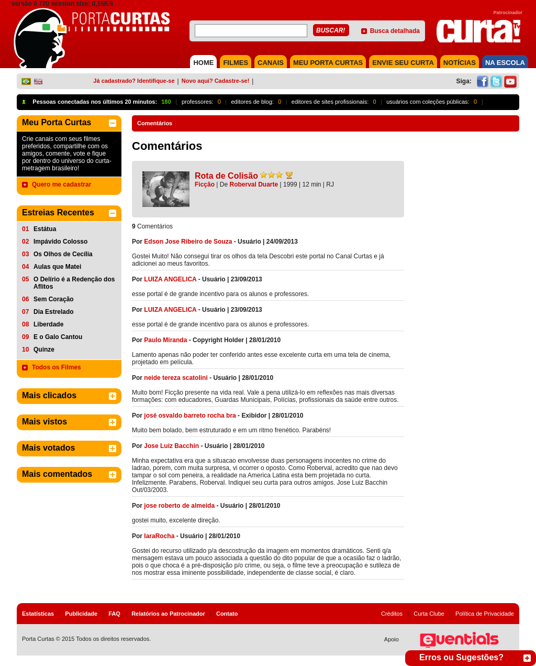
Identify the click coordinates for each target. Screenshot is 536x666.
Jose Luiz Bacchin (171, 446)
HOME (203, 63)
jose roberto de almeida (179, 505)
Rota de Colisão (226, 175)
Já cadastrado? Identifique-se (133, 81)
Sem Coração (54, 299)
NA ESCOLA (505, 63)
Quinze (44, 349)
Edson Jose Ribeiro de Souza (188, 241)
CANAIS (271, 63)
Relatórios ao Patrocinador (168, 613)
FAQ (114, 613)
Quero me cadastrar (61, 184)
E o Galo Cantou (58, 337)
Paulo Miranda (165, 340)
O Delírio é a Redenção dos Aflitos (74, 283)
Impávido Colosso (60, 241)
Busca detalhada (395, 31)
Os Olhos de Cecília (63, 254)
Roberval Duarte (254, 184)
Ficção (205, 184)
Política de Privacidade (484, 613)
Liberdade (48, 324)
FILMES (235, 63)
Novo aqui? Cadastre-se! (216, 81)
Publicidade (81, 613)
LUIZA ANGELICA (170, 279)
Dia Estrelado (54, 311)
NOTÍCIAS (459, 63)
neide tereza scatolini (175, 377)
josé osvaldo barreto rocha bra (190, 415)
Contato (227, 613)
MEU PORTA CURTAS (328, 63)
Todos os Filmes (56, 367)
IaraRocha (159, 536)
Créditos (392, 613)
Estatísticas (38, 613)
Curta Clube (429, 613)
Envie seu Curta (403, 63)
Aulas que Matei (57, 266)
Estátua (45, 229)
